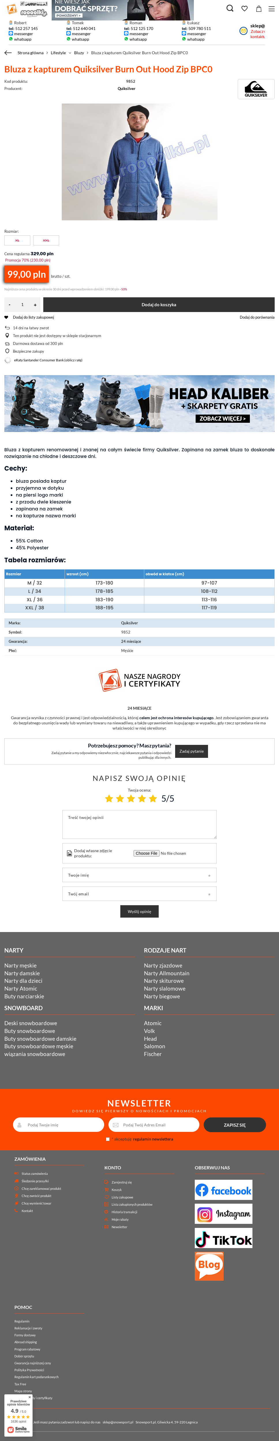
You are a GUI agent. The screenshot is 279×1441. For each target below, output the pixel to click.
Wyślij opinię (139, 911)
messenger (23, 33)
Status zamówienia (35, 1173)
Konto (112, 1167)
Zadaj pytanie (191, 751)
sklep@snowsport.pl (118, 1422)
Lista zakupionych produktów (132, 1204)
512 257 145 (26, 28)
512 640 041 (84, 28)
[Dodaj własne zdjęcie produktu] (173, 853)
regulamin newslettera (153, 1138)
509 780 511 (199, 28)
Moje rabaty (120, 1219)
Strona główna (31, 52)
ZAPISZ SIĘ (235, 1125)
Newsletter (119, 1227)
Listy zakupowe (122, 1197)
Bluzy (79, 52)
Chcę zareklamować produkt (41, 1188)
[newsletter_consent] (108, 1139)
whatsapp (22, 39)
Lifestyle (58, 52)
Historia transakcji (124, 1212)
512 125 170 (141, 28)
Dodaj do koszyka (159, 304)
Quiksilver (126, 88)
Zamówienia (30, 1159)
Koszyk (117, 1190)
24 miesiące (131, 641)
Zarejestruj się (122, 1182)
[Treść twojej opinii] (139, 824)
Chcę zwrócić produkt (36, 1196)
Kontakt (27, 1211)
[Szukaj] (230, 8)
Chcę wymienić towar (36, 1203)
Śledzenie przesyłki (35, 1181)
